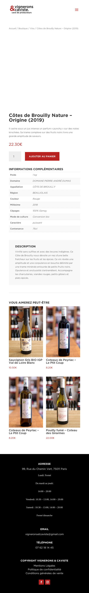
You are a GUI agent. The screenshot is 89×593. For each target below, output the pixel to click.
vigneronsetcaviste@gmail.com (44, 534)
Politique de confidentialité (44, 569)
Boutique (23, 28)
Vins (32, 28)
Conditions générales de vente (44, 573)
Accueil (12, 28)
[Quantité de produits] (15, 156)
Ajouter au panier (42, 156)
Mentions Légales (44, 566)
